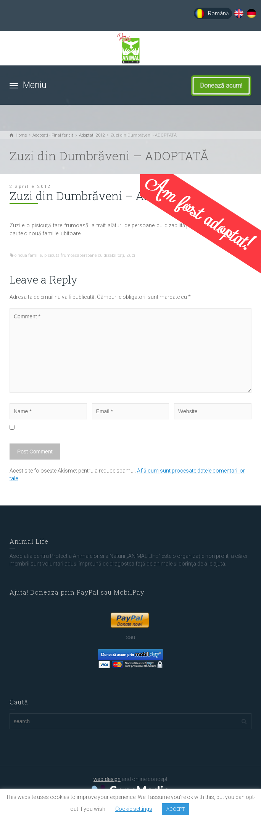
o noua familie (28, 255)
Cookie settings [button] (133, 809)
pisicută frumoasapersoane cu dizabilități (84, 255)
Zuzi (130, 255)
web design (107, 779)
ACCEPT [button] (175, 809)
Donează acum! (225, 85)
